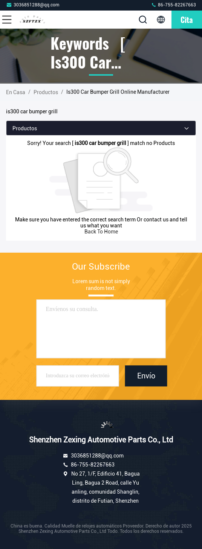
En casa (15, 92)
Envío (146, 375)
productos (46, 92)
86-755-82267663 (173, 5)
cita (187, 19)
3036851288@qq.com (32, 5)
